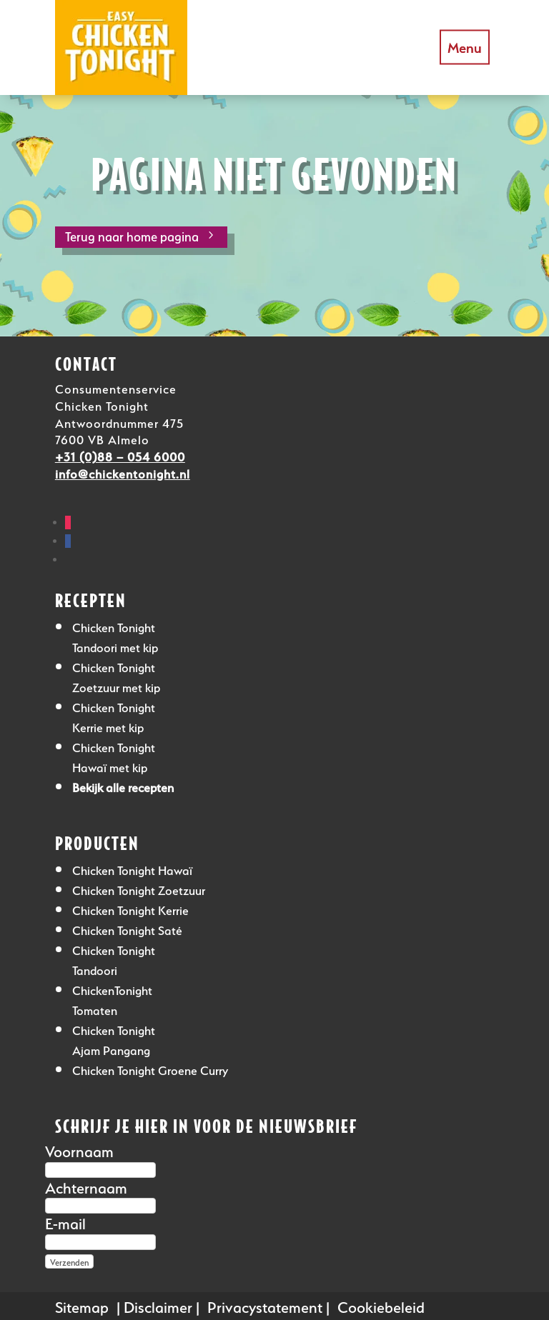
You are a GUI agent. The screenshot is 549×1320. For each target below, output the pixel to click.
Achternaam (86, 1186)
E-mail (65, 1221)
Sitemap (82, 1305)
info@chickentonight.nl (122, 472)
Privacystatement (264, 1305)
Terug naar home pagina (132, 235)
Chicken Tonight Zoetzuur (138, 889)
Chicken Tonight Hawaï (132, 869)
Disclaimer (158, 1305)
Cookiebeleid (381, 1305)
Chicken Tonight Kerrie (130, 909)
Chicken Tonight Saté (127, 929)
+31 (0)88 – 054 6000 (120, 455)
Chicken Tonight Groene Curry (150, 1069)
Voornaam (79, 1149)
